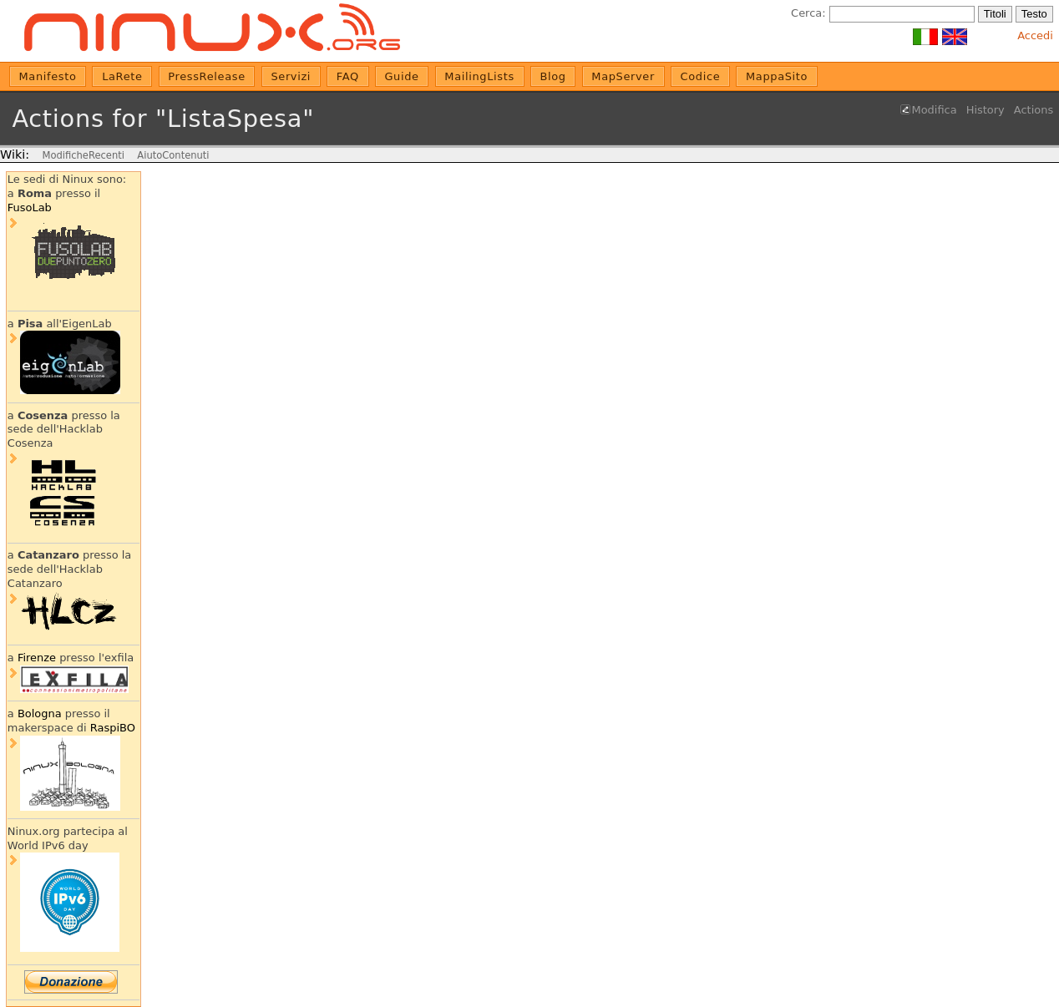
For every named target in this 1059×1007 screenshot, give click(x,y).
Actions (1033, 110)
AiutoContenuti (173, 155)
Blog (552, 76)
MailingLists (479, 76)
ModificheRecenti (83, 155)
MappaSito (777, 76)
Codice (701, 76)
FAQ (348, 76)
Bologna (40, 713)
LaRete (122, 76)
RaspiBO (112, 727)
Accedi (1035, 35)
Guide (401, 76)
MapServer (623, 76)
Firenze (37, 657)
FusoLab (30, 207)
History (985, 110)
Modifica (934, 110)
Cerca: (808, 13)
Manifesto (48, 76)
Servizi (291, 76)
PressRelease (206, 76)
